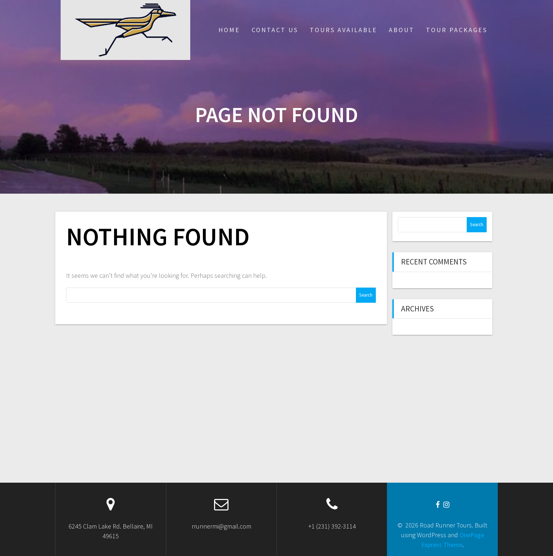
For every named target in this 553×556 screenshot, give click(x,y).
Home (229, 30)
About (401, 30)
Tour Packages (456, 30)
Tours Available (343, 30)
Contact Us (275, 30)
